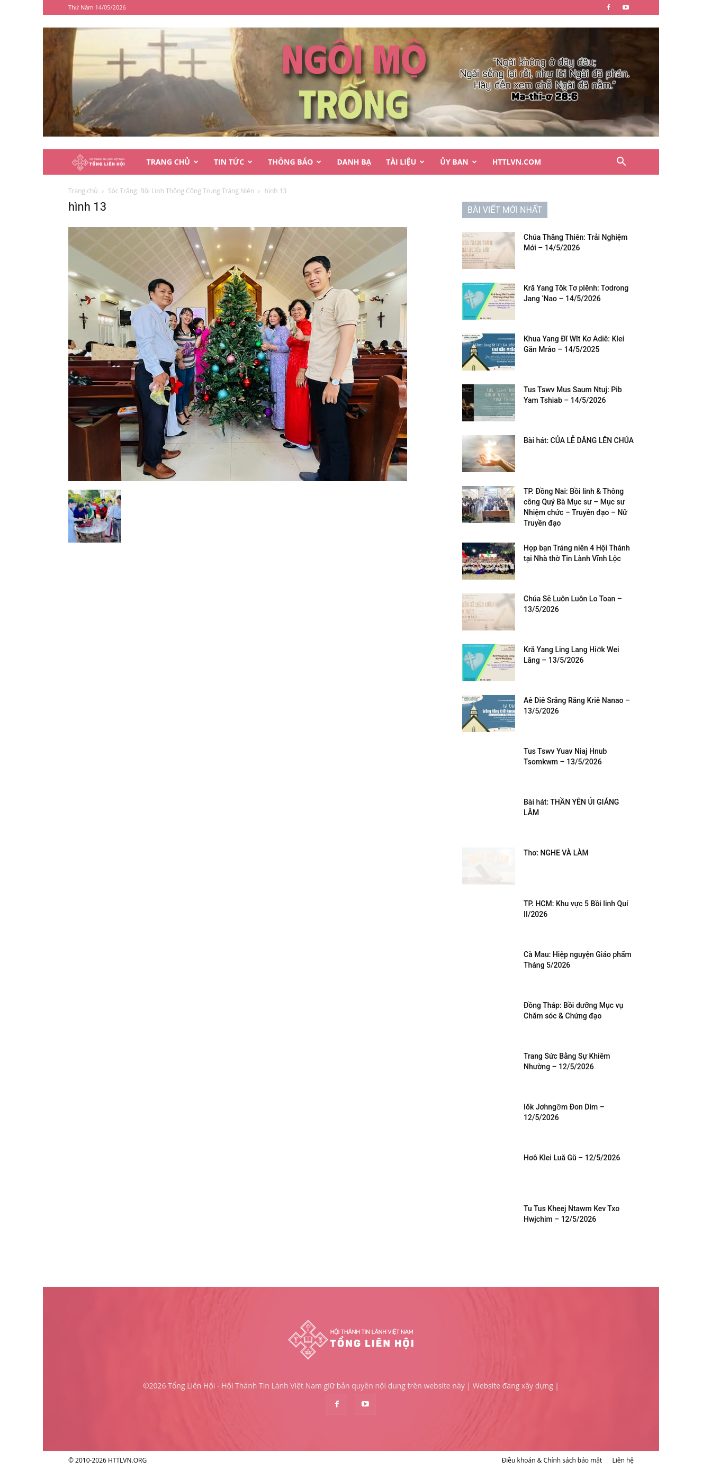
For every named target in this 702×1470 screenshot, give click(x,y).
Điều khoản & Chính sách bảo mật (552, 1460)
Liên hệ (623, 1460)
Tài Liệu (405, 162)
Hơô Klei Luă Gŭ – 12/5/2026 (572, 1157)
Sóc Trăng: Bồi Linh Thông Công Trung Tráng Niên (181, 190)
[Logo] (103, 162)
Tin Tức (233, 162)
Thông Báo (294, 162)
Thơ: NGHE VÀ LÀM (556, 853)
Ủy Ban (458, 162)
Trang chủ (83, 190)
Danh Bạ (354, 162)
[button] (621, 163)
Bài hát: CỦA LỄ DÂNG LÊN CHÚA (579, 440)
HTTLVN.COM (517, 162)
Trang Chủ (173, 162)
